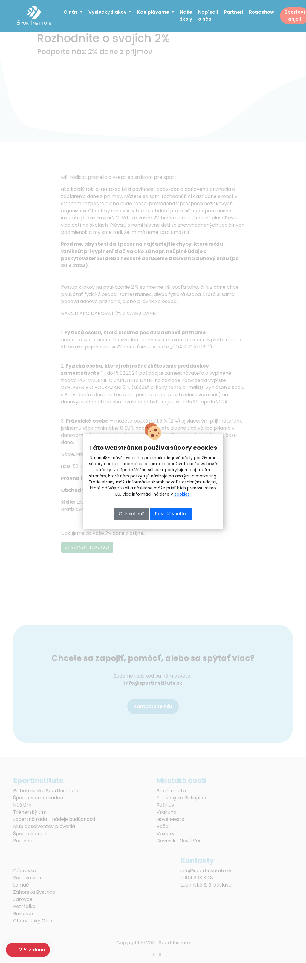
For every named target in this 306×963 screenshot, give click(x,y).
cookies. (182, 494)
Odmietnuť (131, 513)
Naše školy (186, 15)
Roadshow (261, 12)
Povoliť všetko (171, 513)
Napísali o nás (208, 15)
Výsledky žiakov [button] (108, 12)
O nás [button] (71, 12)
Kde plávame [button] (153, 12)
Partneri (233, 12)
